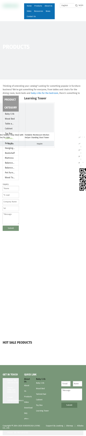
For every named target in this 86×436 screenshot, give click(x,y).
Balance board (12, 163)
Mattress (9, 158)
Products (28, 397)
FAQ (25, 413)
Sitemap (69, 426)
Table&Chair (41, 394)
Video (26, 402)
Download (28, 408)
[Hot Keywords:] (76, 5)
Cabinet (8, 128)
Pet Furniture (11, 172)
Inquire (40, 144)
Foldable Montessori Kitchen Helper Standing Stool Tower (37, 136)
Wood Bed (10, 119)
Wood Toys (10, 177)
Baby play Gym (12, 143)
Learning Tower (12, 138)
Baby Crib (9, 114)
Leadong (59, 426)
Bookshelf (10, 153)
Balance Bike (11, 167)
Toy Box (8, 133)
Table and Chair (12, 123)
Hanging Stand (12, 148)
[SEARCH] (80, 5)
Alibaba (80, 426)
